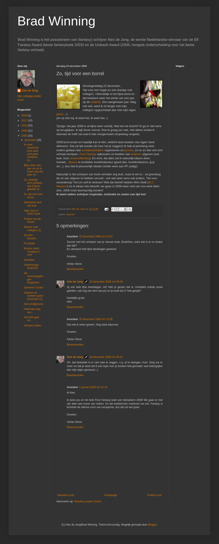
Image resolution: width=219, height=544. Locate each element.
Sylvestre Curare (33, 287)
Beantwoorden (75, 269)
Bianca (73, 162)
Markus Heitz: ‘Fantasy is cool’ (32, 251)
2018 (24, 115)
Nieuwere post (65, 495)
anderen (136, 154)
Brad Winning (56, 21)
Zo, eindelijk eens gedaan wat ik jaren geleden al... (33, 184)
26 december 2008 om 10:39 (95, 319)
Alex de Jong (75, 281)
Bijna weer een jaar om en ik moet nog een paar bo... (33, 170)
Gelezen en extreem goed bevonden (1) (33, 296)
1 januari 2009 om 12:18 (93, 387)
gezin (59, 114)
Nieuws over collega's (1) (32, 228)
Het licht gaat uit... (31, 319)
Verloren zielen (32, 325)
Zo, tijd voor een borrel (33, 196)
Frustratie (29, 243)
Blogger (152, 524)
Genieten (29, 259)
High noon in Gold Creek (32, 212)
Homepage (110, 495)
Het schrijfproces (33, 304)
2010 (24, 125)
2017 (24, 120)
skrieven (70, 214)
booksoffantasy (80, 158)
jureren (128, 150)
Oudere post (154, 495)
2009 (24, 130)
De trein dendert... (31, 237)
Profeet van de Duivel (32, 220)
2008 (24, 135)
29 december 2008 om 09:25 (106, 357)
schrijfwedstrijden (93, 150)
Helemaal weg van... (32, 311)
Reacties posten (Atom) (87, 501)
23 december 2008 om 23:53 (95, 236)
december (31, 140)
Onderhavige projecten (31, 266)
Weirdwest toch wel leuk (33, 204)
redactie (96, 102)
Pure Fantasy (87, 154)
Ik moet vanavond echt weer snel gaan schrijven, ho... (31, 152)
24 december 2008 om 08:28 (106, 281)
